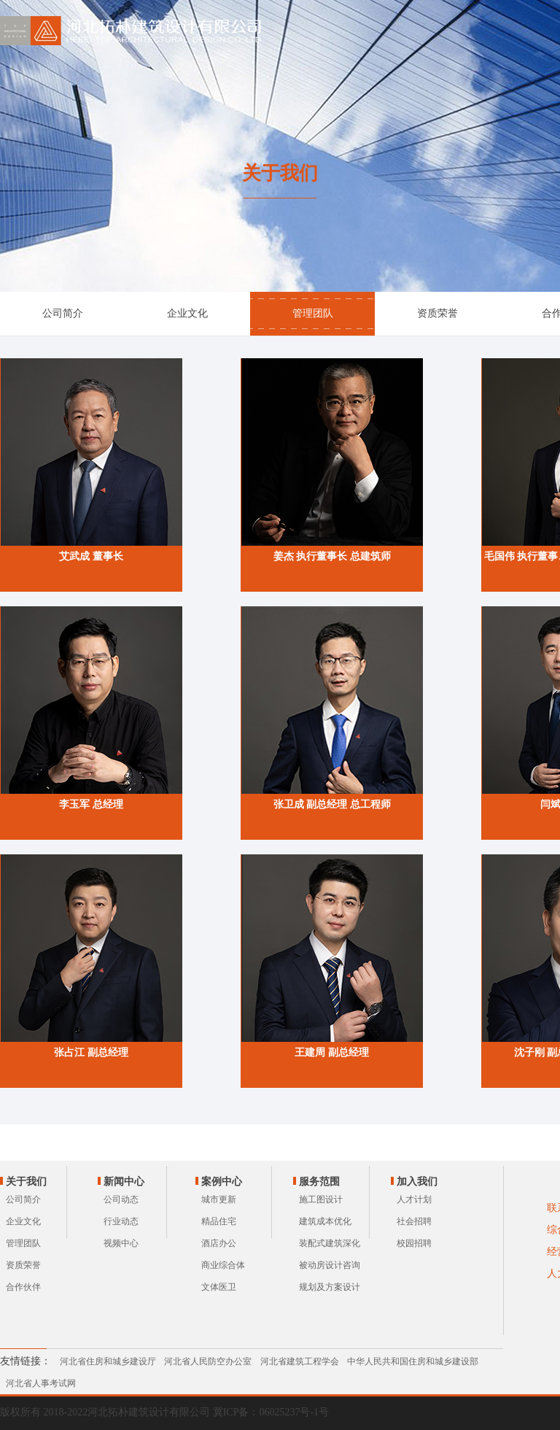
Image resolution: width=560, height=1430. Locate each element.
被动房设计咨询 (329, 1265)
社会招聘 (414, 1221)
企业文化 (187, 313)
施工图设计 (321, 1199)
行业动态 (121, 1221)
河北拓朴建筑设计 (133, 30)
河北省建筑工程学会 (299, 1361)
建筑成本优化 (325, 1221)
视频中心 (121, 1243)
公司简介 (62, 313)
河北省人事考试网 (41, 1383)
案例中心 (221, 1181)
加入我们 (417, 1181)
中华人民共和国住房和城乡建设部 (412, 1361)
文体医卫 (218, 1287)
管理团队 (312, 313)
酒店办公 (218, 1243)
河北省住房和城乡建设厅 (108, 1361)
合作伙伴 (23, 1287)
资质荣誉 (437, 313)
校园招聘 (414, 1243)
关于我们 (26, 1181)
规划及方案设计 (329, 1287)
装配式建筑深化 (329, 1243)
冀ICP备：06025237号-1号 (271, 1412)
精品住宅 (218, 1221)
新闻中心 (124, 1181)
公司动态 (121, 1199)
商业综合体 (223, 1265)
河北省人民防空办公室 (208, 1361)
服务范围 (319, 1181)
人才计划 (414, 1199)
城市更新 (218, 1199)
